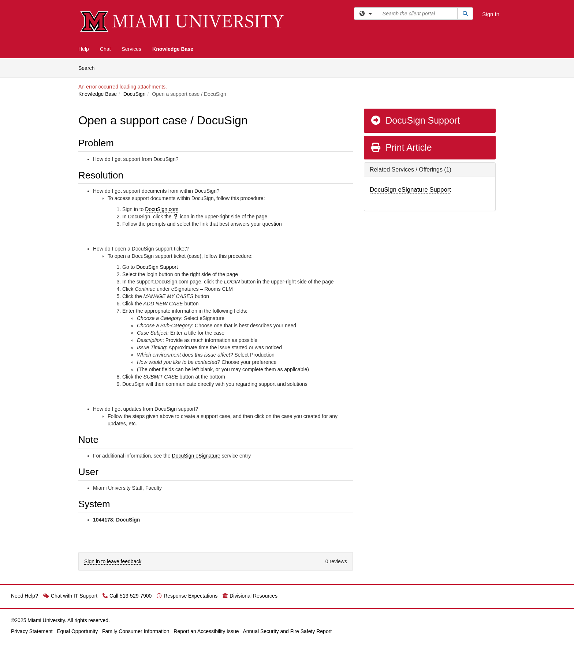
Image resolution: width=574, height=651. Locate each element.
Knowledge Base (172, 49)
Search (89, 67)
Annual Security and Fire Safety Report (287, 631)
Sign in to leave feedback (112, 561)
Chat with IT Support (70, 596)
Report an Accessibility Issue (206, 631)
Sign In (490, 14)
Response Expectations (187, 596)
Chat (105, 49)
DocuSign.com (161, 209)
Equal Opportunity (77, 631)
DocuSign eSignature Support (410, 189)
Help (83, 49)
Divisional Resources (250, 596)
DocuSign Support (157, 267)
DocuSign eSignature (196, 456)
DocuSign (134, 94)
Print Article (401, 147)
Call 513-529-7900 (127, 596)
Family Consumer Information (135, 631)
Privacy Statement (32, 631)
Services (131, 49)
